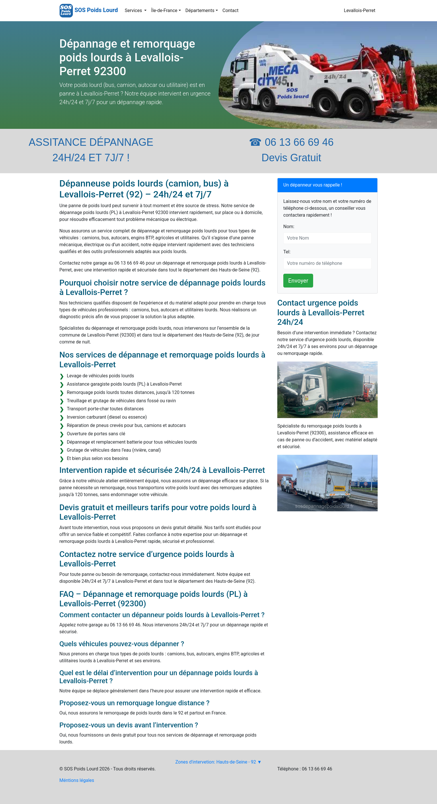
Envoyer (298, 280)
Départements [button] (200, 10)
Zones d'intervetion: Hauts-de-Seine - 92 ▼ (218, 762)
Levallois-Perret (359, 10)
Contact (231, 10)
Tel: (286, 252)
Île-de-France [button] (164, 10)
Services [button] (134, 10)
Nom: (288, 226)
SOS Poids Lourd (96, 10)
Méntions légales (76, 780)
